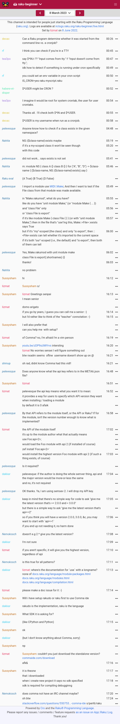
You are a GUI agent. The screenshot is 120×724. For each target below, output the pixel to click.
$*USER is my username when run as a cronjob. (51, 120)
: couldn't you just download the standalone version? (61, 656)
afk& (25, 663)
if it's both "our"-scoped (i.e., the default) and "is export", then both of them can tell (62, 242)
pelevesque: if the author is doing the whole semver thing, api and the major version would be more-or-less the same (62, 476)
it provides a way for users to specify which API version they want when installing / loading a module (62, 398)
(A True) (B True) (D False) (38, 178)
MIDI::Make (56, 186)
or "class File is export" (36, 213)
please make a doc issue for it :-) (42, 590)
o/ (31, 286)
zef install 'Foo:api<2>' (35, 449)
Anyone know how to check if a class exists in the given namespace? (56, 130)
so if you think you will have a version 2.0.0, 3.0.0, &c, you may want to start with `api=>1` (59, 519)
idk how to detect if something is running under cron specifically (61, 67)
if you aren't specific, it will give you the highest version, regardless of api (55, 552)
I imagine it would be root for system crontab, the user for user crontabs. (60, 102)
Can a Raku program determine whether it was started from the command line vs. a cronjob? (60, 41)
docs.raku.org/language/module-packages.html (61, 574)
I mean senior (30, 299)
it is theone (29, 670)
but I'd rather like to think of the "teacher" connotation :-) (56, 316)
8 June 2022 (69, 30)
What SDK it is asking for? (38, 614)
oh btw (26, 698)
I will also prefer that (34, 324)
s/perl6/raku (62, 703)
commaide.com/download (38, 658)
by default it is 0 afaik (35, 405)
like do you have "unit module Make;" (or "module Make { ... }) (59, 203)
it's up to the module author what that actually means (54, 434)
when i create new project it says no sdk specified (52, 680)
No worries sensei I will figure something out (53, 350)
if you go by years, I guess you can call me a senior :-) (54, 312)
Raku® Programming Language (74, 708)
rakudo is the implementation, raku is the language (53, 606)
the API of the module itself (38, 429)
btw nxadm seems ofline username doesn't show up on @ (58, 355)
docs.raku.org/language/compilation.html (47, 582)
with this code (30, 150)
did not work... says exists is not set (44, 158)
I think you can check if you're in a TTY (45, 50)
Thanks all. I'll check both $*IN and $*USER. (49, 112)
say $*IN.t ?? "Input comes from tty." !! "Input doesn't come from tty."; (60, 61)
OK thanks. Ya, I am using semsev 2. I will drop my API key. (57, 491)
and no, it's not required (36, 483)
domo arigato (30, 307)
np (23, 645)
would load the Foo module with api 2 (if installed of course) (58, 444)
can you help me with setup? (40, 329)
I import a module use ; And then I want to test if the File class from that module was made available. (60, 188)
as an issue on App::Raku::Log (94, 712)
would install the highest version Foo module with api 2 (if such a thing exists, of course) (61, 456)
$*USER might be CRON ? (37, 88)
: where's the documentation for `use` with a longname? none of (59, 576)
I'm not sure (29, 542)
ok (23, 630)
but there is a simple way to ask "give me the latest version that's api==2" (61, 510)
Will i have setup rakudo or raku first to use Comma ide (55, 598)
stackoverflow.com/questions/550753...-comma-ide (54, 703)
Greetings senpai (36, 294)
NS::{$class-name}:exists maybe (41, 140)
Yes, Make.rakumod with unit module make (48, 252)
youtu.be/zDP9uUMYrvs (36, 345)
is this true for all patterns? (38, 562)
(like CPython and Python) (38, 622)
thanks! (26, 262)
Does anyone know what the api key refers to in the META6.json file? (61, 373)
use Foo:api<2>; (31, 439)
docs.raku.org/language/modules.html (45, 578)
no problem (29, 270)
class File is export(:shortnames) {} (43, 257)
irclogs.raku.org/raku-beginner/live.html (79, 26)
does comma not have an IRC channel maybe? (50, 693)
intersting (43, 345)
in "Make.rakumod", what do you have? (45, 198)
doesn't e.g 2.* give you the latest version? (47, 534)
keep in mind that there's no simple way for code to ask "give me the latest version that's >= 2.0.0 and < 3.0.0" (61, 501)
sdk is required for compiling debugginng (47, 685)
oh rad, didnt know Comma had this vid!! (46, 363)
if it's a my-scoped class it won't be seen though (51, 145)
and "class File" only (34, 208)
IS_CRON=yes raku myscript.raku (42, 80)
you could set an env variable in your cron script (51, 75)
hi (23, 278)
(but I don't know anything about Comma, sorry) (51, 638)
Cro (42, 708)
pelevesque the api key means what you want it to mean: (56, 391)
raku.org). (23, 26)
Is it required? (30, 466)
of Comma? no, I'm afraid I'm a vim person (48, 337)
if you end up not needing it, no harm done (47, 526)
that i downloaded (33, 675)
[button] (115, 4)
